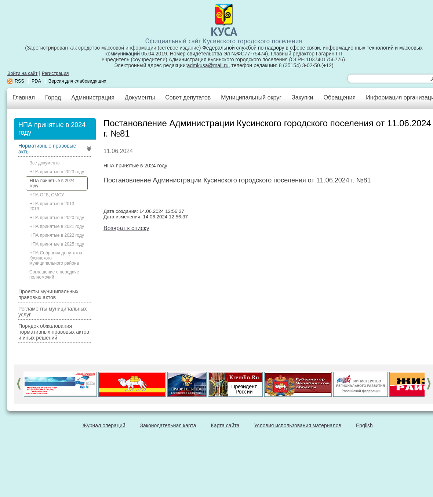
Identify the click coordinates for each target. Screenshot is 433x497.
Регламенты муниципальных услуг (52, 312)
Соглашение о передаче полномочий (54, 274)
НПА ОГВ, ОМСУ (46, 194)
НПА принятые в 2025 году (56, 244)
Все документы (45, 163)
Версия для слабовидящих (77, 81)
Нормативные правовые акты (47, 149)
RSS (19, 81)
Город (53, 97)
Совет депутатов (188, 97)
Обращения (339, 97)
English (364, 425)
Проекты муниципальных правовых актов (48, 294)
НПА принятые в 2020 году (56, 217)
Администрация (92, 97)
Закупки (302, 97)
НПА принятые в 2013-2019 (52, 206)
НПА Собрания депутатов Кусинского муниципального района (55, 258)
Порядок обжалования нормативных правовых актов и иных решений (53, 332)
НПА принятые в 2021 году (56, 226)
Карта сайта (225, 425)
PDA (36, 81)
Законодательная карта (168, 425)
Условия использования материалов (297, 425)
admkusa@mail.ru (208, 65)
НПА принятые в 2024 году (52, 183)
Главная (23, 97)
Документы (140, 97)
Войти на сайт (22, 73)
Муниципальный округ (251, 97)
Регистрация (55, 73)
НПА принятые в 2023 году (56, 171)
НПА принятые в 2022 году (56, 235)
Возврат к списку (126, 228)
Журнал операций (103, 425)
